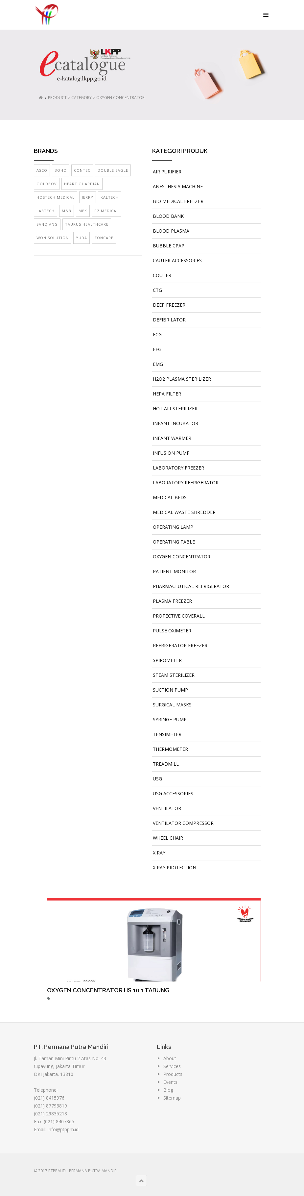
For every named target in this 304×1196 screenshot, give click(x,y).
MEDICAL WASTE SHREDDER (184, 512)
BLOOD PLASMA (171, 231)
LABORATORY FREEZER (178, 468)
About (169, 1058)
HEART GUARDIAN (82, 183)
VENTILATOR (167, 808)
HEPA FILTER (167, 394)
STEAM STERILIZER (174, 675)
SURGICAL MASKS (172, 704)
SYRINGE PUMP (170, 719)
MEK (83, 210)
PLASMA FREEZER (172, 601)
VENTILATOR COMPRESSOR (183, 823)
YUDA (81, 237)
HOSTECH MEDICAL (55, 197)
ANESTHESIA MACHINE (178, 186)
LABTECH (45, 210)
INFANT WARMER (172, 438)
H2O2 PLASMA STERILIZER (182, 379)
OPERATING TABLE (174, 542)
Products (172, 1074)
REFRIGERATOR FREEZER (180, 645)
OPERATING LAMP (173, 527)
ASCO (41, 170)
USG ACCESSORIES (173, 793)
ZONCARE (103, 237)
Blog (168, 1090)
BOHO (61, 170)
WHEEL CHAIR (168, 838)
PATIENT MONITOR (174, 571)
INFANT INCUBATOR (175, 423)
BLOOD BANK (168, 216)
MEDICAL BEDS (170, 497)
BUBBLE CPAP (168, 245)
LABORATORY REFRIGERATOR (186, 482)
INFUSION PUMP (171, 453)
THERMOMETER (170, 749)
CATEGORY (81, 97)
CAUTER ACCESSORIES (177, 260)
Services (172, 1066)
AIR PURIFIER (167, 171)
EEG (157, 349)
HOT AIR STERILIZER (175, 408)
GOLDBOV (46, 183)
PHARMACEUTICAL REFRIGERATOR (191, 586)
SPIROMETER (167, 660)
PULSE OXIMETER (172, 630)
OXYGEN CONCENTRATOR (120, 97)
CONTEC (82, 170)
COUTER (162, 275)
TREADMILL (166, 764)
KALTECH (110, 197)
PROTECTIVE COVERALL (179, 616)
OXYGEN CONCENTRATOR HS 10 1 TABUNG (108, 990)
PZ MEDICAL (106, 210)
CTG (157, 290)
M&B (66, 210)
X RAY (159, 853)
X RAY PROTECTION (174, 867)
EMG (158, 364)
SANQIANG (47, 224)
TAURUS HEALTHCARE (86, 224)
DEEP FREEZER (169, 305)
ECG (157, 334)
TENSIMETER (167, 734)
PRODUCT (57, 97)
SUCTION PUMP (170, 690)
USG (157, 779)
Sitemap (172, 1098)
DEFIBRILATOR (169, 320)
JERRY (87, 197)
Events (170, 1082)
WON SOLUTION (52, 237)
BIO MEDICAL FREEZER (178, 201)
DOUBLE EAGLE (113, 170)
